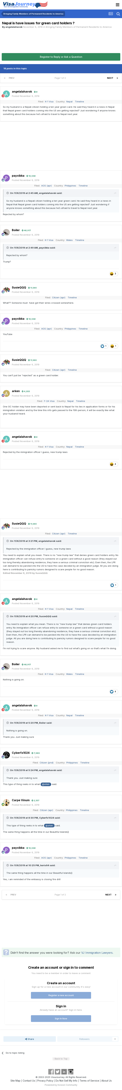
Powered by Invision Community (61, 1085)
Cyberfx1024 (21, 752)
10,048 (31, 176)
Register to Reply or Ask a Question (61, 56)
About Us (106, 1080)
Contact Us (29, 1080)
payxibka (18, 175)
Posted (25, 96)
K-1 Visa (49, 101)
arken (16, 391)
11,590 (32, 288)
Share (29, 1039)
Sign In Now (61, 1018)
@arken (45, 784)
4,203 (26, 391)
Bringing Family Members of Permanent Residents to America (79, 27)
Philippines (70, 185)
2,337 (35, 800)
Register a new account (61, 995)
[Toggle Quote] (7, 193)
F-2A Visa (49, 401)
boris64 (44, 865)
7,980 (36, 753)
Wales (69, 240)
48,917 (26, 230)
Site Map (15, 1080)
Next (110, 78)
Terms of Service (89, 1080)
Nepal (69, 101)
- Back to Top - (61, 1058)
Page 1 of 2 (61, 78)
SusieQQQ (19, 287)
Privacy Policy (45, 1080)
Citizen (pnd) (46, 762)
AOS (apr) (46, 185)
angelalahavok (14, 27)
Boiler (16, 230)
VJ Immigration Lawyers (97, 952)
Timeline (79, 101)
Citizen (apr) (58, 297)
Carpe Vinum (21, 800)
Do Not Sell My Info (66, 1080)
